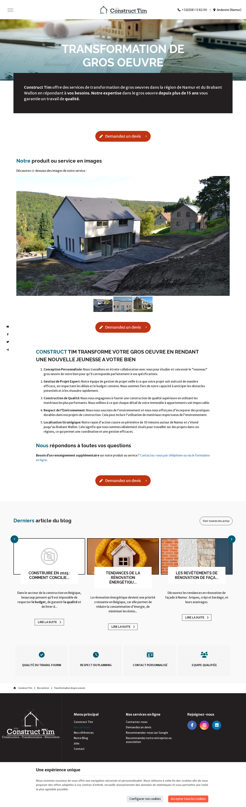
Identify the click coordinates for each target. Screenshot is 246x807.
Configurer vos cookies (145, 799)
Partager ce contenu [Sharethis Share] (8, 350)
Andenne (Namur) (227, 10)
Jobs (76, 743)
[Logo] (123, 10)
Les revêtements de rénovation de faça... (196, 575)
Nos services (43, 688)
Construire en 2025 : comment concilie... (49, 575)
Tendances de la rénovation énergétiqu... (123, 578)
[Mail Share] (8, 327)
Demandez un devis (123, 136)
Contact (79, 749)
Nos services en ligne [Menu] (143, 714)
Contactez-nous (136, 722)
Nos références (84, 732)
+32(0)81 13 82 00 (192, 10)
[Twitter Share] (8, 342)
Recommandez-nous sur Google (147, 732)
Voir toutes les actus (216, 521)
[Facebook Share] (8, 334)
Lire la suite (47, 622)
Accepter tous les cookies (188, 799)
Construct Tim (22, 688)
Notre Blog (81, 738)
